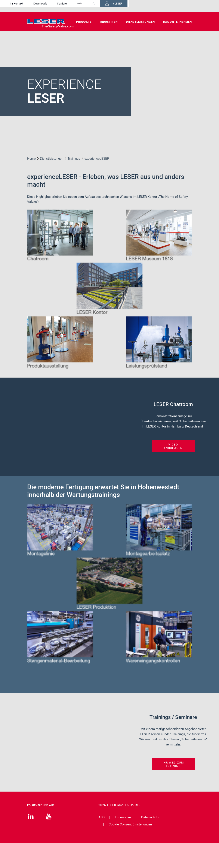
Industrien (109, 21)
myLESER (178, 6)
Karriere (114, 6)
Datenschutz (150, 817)
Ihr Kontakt (68, 6)
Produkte (84, 21)
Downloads (92, 6)
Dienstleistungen (140, 21)
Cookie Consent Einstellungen (130, 824)
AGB (101, 817)
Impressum (123, 817)
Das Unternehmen (177, 21)
